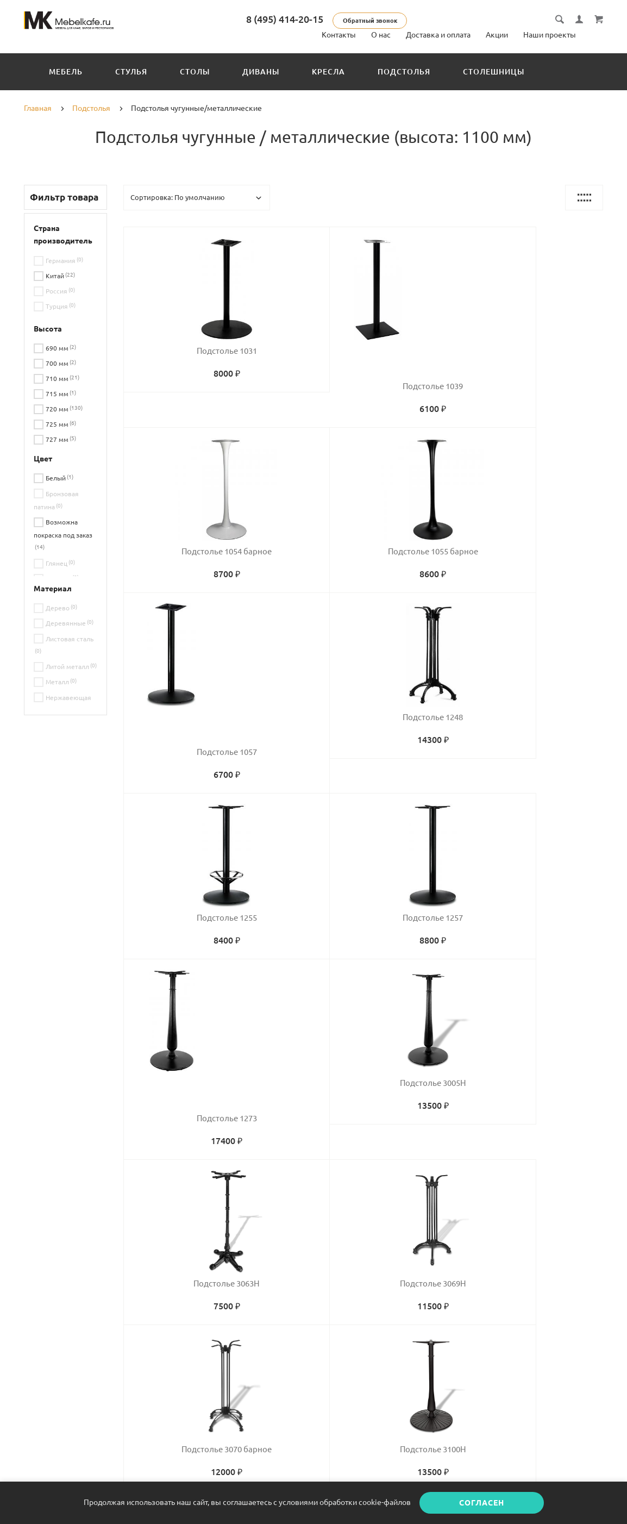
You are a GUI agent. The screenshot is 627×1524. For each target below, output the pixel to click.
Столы (195, 71)
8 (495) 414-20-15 (307, 19)
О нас (381, 34)
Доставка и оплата (438, 34)
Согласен (481, 1502)
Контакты (339, 34)
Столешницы (493, 71)
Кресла (328, 71)
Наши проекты (549, 34)
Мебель (66, 71)
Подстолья (404, 71)
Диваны (260, 71)
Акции (497, 34)
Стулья (131, 71)
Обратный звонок (393, 20)
